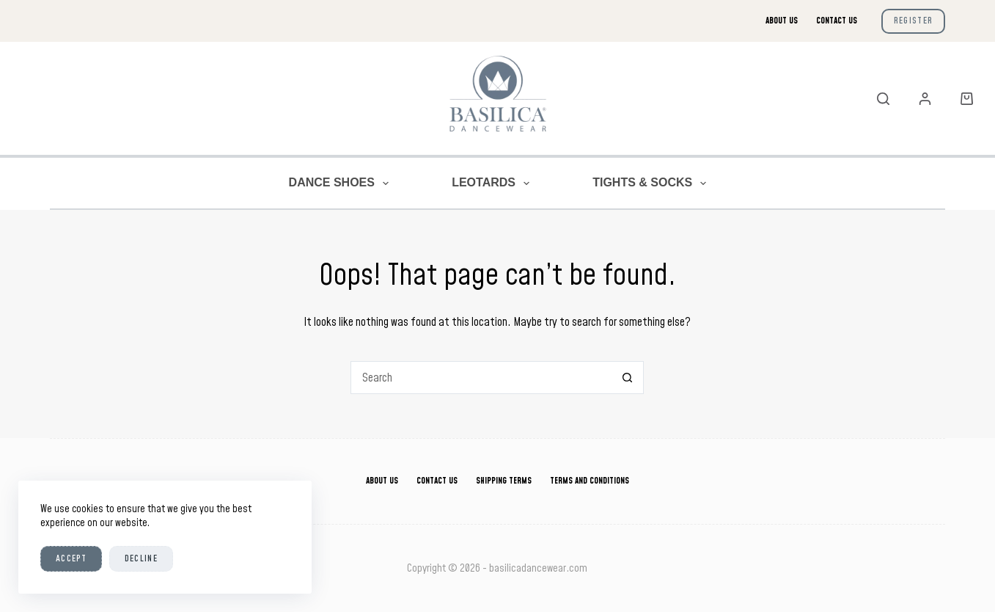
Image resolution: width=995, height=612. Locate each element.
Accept (71, 558)
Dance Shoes (342, 183)
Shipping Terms (504, 481)
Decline (141, 558)
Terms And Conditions (589, 481)
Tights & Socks (652, 183)
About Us (781, 21)
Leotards (493, 183)
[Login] (925, 98)
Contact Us (836, 21)
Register (913, 20)
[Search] (883, 98)
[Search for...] (480, 377)
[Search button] (627, 377)
